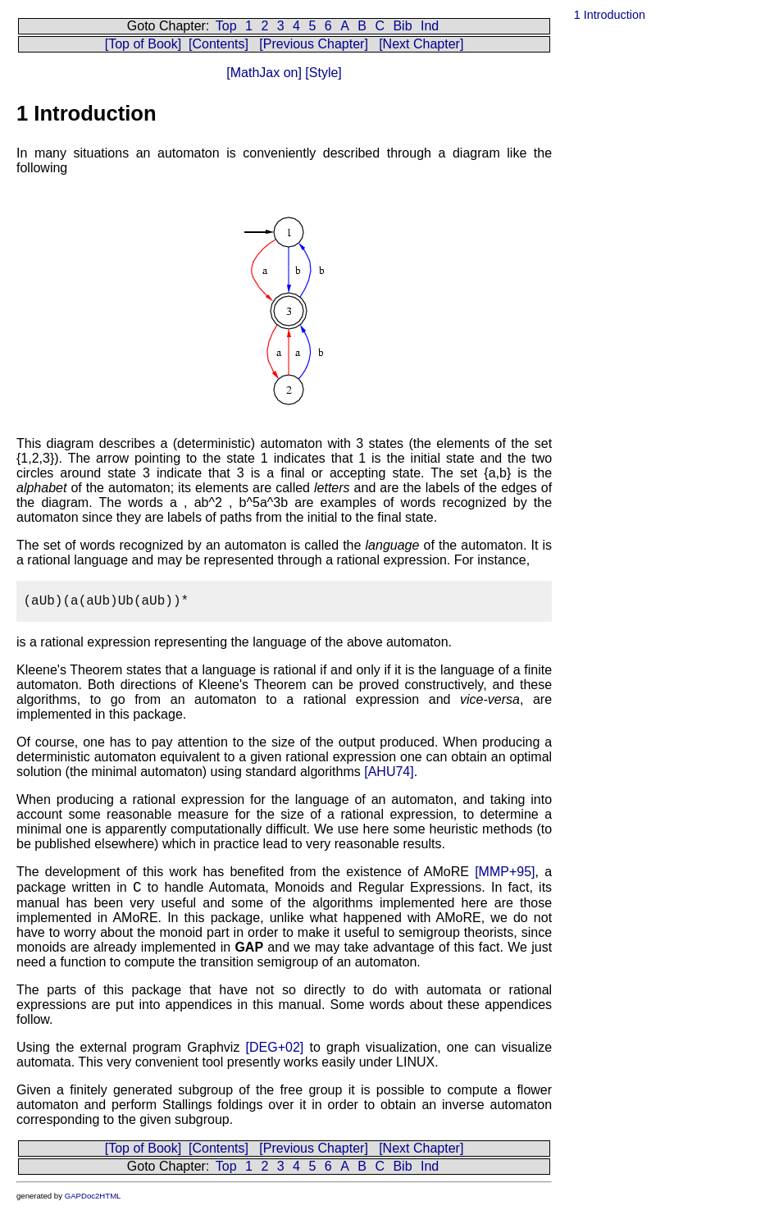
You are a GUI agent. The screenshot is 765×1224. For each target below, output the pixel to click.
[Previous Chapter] (313, 44)
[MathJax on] (264, 73)
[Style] (322, 73)
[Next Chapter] (421, 44)
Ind (430, 26)
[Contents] (218, 44)
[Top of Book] (143, 44)
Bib (402, 26)
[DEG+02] (275, 1047)
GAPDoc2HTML (93, 1195)
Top (226, 26)
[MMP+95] (505, 872)
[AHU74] (388, 772)
